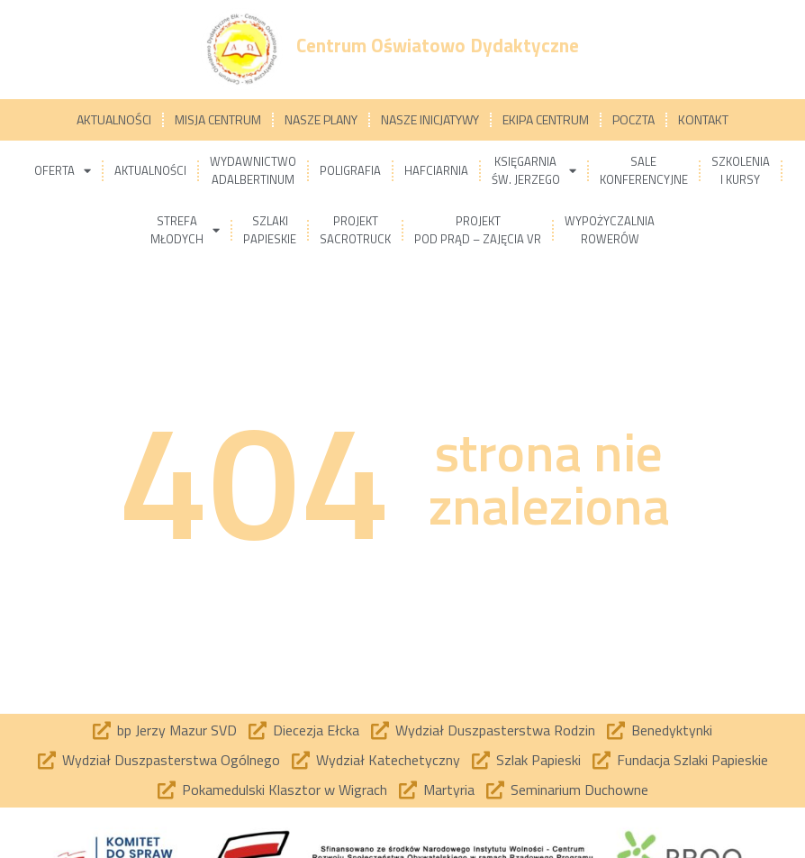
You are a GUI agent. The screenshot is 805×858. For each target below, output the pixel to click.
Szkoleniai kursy (740, 170)
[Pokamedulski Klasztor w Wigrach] (167, 790)
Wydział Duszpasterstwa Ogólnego (171, 760)
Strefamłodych (185, 230)
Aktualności (114, 119)
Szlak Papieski (538, 760)
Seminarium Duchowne (579, 789)
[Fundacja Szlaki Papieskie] (601, 761)
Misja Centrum (218, 119)
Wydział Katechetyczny (388, 760)
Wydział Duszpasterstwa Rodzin (495, 730)
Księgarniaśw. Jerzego (534, 170)
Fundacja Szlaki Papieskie (692, 760)
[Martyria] (408, 790)
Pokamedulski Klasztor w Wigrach (284, 789)
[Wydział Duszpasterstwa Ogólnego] (47, 761)
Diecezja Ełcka (316, 730)
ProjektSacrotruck (355, 230)
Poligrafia (350, 170)
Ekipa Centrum (545, 119)
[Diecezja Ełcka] (258, 731)
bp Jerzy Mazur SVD (177, 730)
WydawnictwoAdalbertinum (253, 170)
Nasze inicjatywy (430, 119)
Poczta (633, 119)
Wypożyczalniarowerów (610, 230)
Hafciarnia (436, 170)
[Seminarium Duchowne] (495, 790)
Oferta (62, 171)
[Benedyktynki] (616, 731)
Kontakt (703, 119)
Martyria (449, 789)
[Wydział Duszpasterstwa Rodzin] (380, 731)
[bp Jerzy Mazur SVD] (102, 731)
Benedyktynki (671, 730)
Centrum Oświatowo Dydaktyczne (437, 45)
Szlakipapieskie (269, 230)
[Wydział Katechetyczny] (301, 761)
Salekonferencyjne (644, 170)
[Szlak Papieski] (481, 761)
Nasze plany (321, 119)
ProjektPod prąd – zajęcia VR (477, 230)
